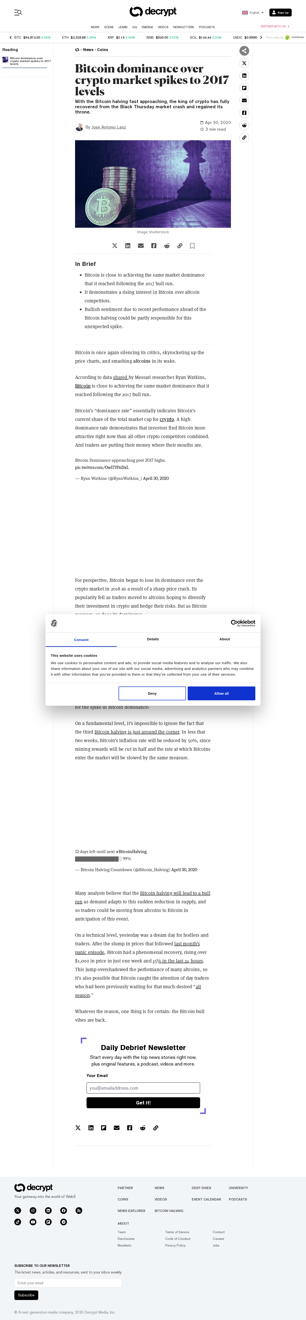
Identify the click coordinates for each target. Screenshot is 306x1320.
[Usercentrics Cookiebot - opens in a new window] (234, 623)
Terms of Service (177, 1232)
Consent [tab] (81, 640)
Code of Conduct (178, 1239)
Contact (219, 1232)
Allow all (221, 693)
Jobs (216, 1245)
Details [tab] (153, 639)
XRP (111, 37)
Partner (125, 1188)
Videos (163, 27)
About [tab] (224, 639)
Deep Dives (201, 1188)
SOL (193, 37)
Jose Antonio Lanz (109, 126)
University (238, 1188)
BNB (150, 37)
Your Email (97, 1075)
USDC (237, 37)
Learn (123, 27)
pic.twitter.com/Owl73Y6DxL (102, 467)
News (95, 27)
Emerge (147, 27)
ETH (65, 37)
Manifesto (124, 1245)
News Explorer (131, 1211)
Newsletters (183, 27)
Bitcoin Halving (169, 1211)
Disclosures (126, 1239)
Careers (218, 1239)
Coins (123, 1199)
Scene (109, 27)
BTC (17, 37)
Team (122, 1232)
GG (134, 27)
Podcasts (207, 27)
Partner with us (275, 26)
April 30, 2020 (156, 478)
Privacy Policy (175, 1245)
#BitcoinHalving (131, 851)
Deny (152, 693)
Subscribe (26, 1295)
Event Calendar (206, 1199)
